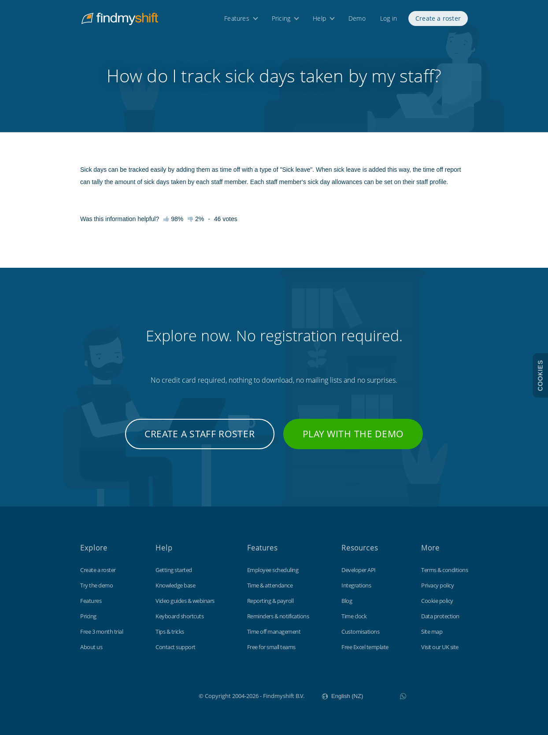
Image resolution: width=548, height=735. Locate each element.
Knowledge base (175, 585)
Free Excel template (365, 647)
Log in (388, 21)
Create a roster (438, 21)
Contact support (176, 647)
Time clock (354, 616)
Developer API (358, 570)
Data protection (440, 616)
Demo (357, 21)
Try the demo (96, 585)
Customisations (360, 631)
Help (319, 21)
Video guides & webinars (185, 601)
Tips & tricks (170, 631)
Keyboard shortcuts (180, 616)
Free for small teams (271, 647)
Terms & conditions (444, 570)
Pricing (281, 21)
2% (196, 218)
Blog (346, 601)
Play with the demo (353, 434)
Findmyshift (154, 695)
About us (91, 647)
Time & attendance (270, 585)
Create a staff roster (199, 434)
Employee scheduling (273, 570)
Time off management (274, 631)
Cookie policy (437, 601)
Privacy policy (437, 585)
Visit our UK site (440, 647)
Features (236, 21)
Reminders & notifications (278, 616)
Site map (431, 631)
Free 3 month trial (101, 631)
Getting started (174, 570)
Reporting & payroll (270, 601)
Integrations (356, 585)
